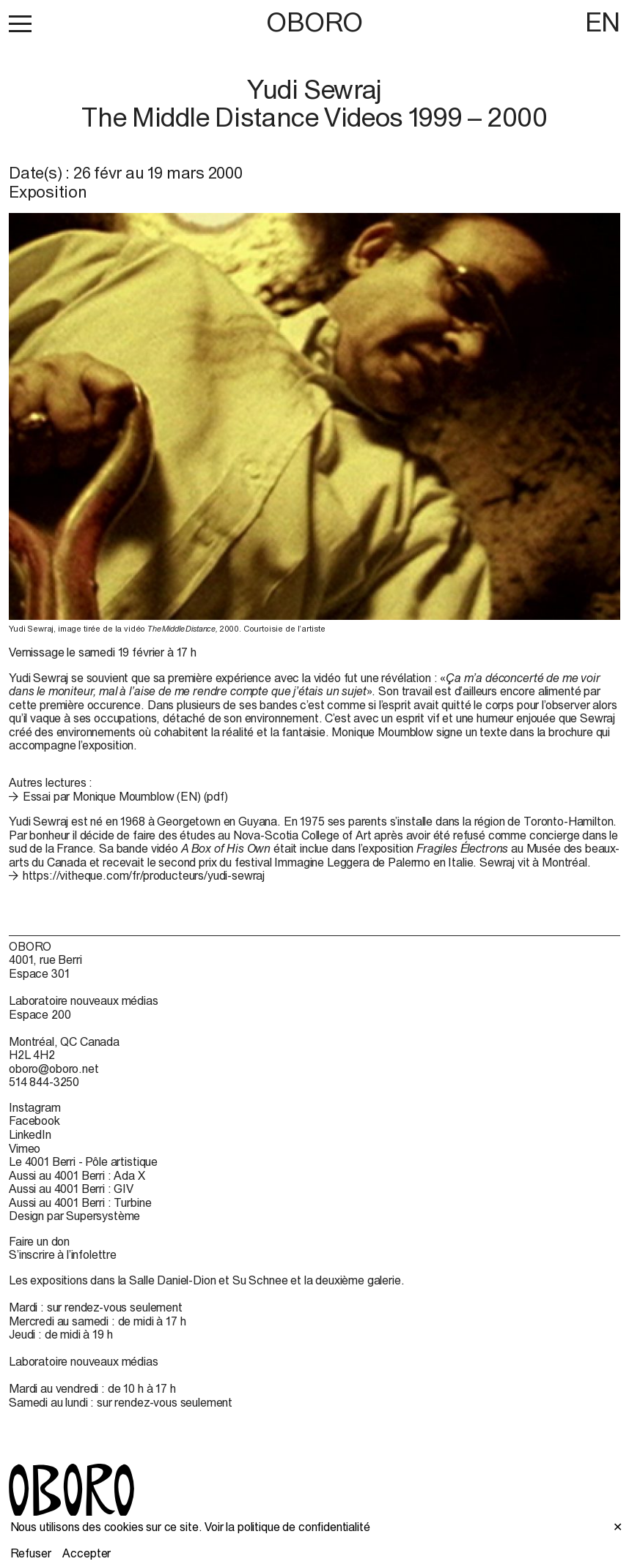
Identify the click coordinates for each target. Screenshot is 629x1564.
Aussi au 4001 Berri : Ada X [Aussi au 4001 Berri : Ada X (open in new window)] (77, 1175)
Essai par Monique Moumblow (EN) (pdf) (125, 796)
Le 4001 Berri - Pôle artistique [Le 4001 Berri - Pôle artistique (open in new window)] (83, 1161)
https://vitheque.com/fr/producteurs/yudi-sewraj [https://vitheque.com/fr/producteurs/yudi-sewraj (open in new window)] (144, 875)
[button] (20, 23)
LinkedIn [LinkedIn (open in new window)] (30, 1134)
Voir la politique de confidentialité (287, 1526)
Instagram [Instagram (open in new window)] (35, 1107)
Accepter (86, 1553)
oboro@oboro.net (54, 1068)
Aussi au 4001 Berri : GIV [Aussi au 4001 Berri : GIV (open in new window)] (71, 1188)
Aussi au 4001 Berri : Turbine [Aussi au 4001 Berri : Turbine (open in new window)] (80, 1202)
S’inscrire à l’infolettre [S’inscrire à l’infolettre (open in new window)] (63, 1254)
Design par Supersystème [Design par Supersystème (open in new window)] (74, 1215)
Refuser (30, 1553)
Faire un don (39, 1241)
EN (602, 22)
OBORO (314, 22)
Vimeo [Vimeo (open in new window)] (24, 1148)
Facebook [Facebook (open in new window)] (34, 1120)
